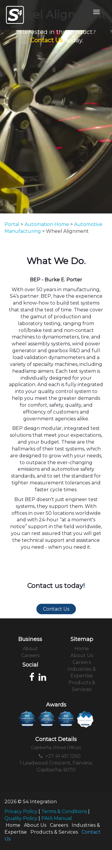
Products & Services (54, 832)
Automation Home (46, 224)
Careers (30, 655)
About (30, 648)
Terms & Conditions (64, 811)
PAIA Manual (56, 818)
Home (81, 648)
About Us (81, 655)
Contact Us (46, 40)
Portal (11, 224)
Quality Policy (20, 818)
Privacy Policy (20, 811)
